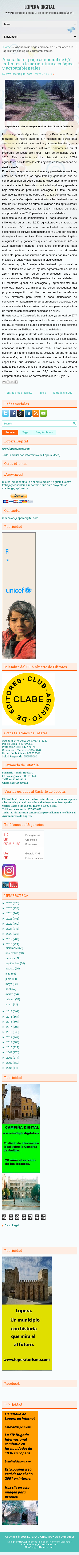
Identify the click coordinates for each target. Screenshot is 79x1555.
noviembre (12, 953)
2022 (9, 923)
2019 (9, 939)
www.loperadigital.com (19, 74)
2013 (9, 1031)
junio (8, 978)
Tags (25, 432)
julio (8, 973)
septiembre (12, 963)
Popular (10, 432)
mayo (9, 984)
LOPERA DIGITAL (39, 7)
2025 (9, 908)
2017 (9, 1011)
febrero (10, 999)
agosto (10, 968)
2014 (9, 1026)
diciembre (11, 948)
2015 (9, 1021)
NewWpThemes (28, 1541)
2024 (9, 913)
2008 (9, 1057)
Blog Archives (44, 432)
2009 (9, 1052)
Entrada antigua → (64, 392)
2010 (9, 1047)
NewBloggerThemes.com (39, 1547)
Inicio (43, 392)
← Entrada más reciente (17, 392)
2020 (9, 933)
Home (7, 47)
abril (8, 989)
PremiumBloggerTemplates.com (39, 1544)
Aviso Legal (12, 1225)
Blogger (69, 1536)
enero (9, 1004)
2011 (9, 1042)
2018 (9, 944)
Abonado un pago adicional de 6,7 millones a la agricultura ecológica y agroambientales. (38, 63)
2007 (9, 1062)
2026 (9, 903)
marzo (9, 994)
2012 (9, 1037)
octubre (10, 958)
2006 (9, 1067)
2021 (9, 928)
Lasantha (65, 1541)
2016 (9, 1016)
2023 (9, 918)
